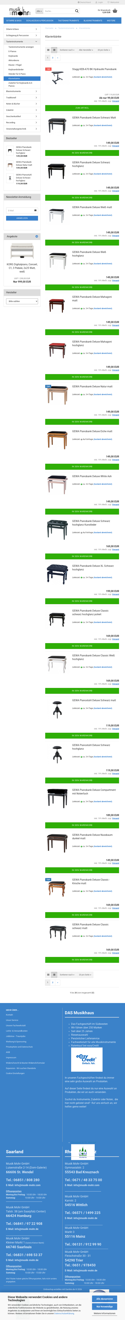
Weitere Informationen (104, 1313)
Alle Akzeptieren (104, 1299)
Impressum (11, 1057)
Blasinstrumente (93, 20)
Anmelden (22, 218)
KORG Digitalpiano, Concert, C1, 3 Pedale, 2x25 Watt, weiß (22, 268)
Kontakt (9, 1015)
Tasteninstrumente (68, 20)
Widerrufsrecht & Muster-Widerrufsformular (25, 1063)
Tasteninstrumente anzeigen (21, 47)
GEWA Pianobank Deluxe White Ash (92, 476)
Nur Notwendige (105, 1306)
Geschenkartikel (13, 116)
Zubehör (10, 110)
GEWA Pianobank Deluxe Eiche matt (92, 431)
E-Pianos (12, 51)
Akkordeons (13, 60)
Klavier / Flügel (15, 65)
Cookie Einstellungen (15, 1073)
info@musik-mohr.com (28, 1185)
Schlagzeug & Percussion (39, 20)
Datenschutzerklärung (64, 1313)
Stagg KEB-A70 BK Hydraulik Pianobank (94, 69)
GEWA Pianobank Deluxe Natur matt (92, 386)
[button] (84, 2)
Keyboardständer (16, 69)
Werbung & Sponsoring (16, 1041)
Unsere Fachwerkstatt (16, 1025)
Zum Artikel (82, 108)
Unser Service (12, 1020)
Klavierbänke (14, 78)
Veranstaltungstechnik (16, 129)
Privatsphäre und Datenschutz (19, 1047)
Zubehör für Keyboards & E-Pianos (20, 84)
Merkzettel (113, 2)
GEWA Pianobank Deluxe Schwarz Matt (94, 117)
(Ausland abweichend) (102, 77)
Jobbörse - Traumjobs (15, 1036)
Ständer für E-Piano (17, 74)
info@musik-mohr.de (26, 1229)
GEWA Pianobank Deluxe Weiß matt (92, 207)
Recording (10, 122)
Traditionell (11, 97)
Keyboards (13, 56)
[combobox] (67, 50)
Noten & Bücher (13, 104)
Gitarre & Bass (14, 20)
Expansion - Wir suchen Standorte (21, 1068)
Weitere (111, 20)
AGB (8, 1052)
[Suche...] (39, 11)
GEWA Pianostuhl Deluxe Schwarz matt (94, 700)
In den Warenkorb (82, 153)
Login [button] (99, 2)
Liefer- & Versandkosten (16, 1031)
